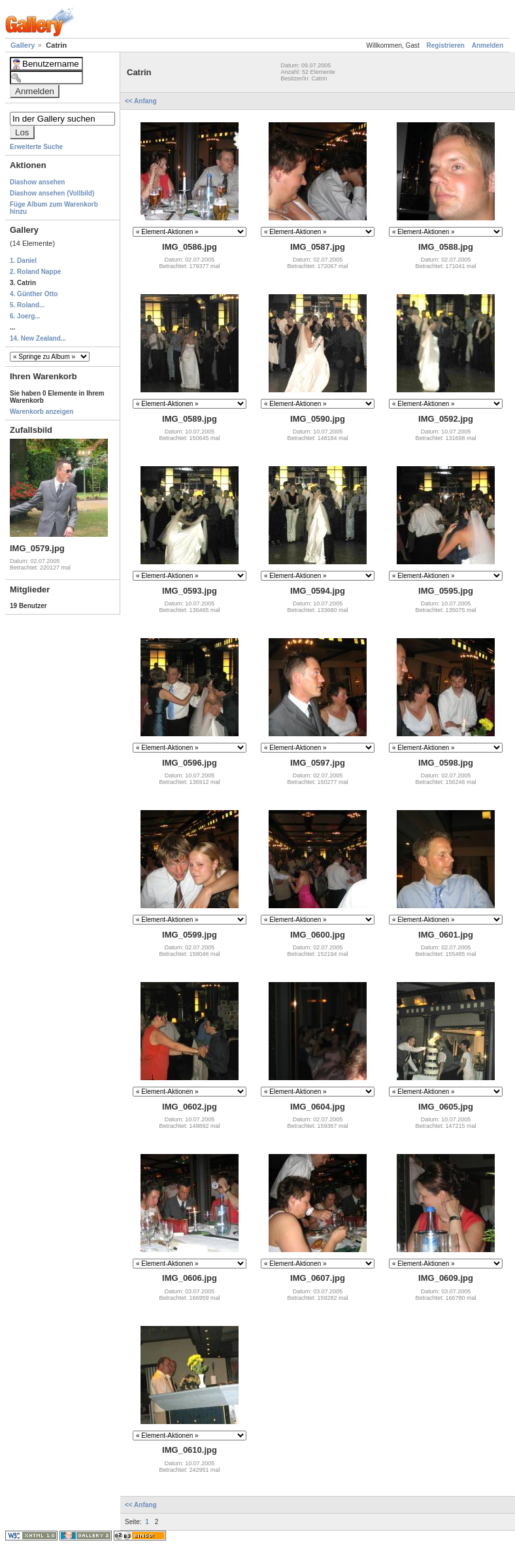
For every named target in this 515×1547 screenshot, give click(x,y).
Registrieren (446, 45)
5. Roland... (27, 305)
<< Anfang (141, 101)
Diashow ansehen (37, 182)
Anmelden (487, 45)
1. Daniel (23, 260)
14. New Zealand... (38, 338)
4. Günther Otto (34, 294)
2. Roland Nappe (35, 271)
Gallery (23, 45)
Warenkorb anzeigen (41, 411)
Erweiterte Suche (36, 146)
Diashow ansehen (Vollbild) (52, 193)
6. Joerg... (25, 316)
